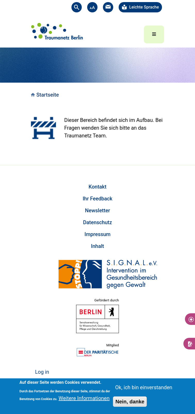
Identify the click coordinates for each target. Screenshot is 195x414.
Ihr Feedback (97, 199)
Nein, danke (129, 401)
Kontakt (97, 187)
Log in (42, 372)
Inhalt (97, 246)
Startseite (47, 95)
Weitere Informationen (84, 398)
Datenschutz (97, 222)
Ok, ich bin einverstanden (143, 387)
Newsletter (97, 210)
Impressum (97, 234)
